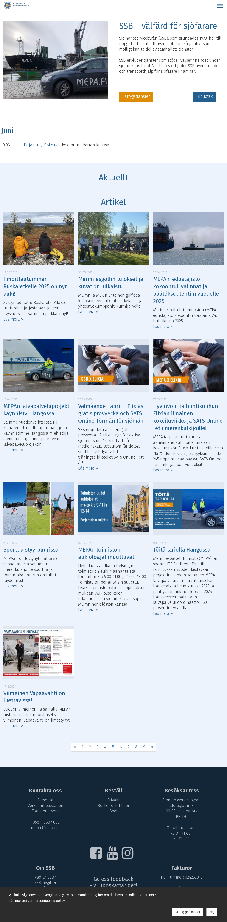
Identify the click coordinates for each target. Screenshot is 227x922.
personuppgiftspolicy (49, 900)
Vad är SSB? (44, 877)
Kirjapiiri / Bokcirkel (43, 144)
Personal (45, 800)
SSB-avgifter (45, 882)
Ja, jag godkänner (187, 912)
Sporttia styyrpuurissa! (31, 549)
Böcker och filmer (113, 805)
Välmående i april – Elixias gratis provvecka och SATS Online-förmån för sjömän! (111, 413)
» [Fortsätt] (152, 746)
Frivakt (113, 800)
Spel (113, 811)
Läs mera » (13, 319)
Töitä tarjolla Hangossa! (182, 549)
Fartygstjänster (136, 96)
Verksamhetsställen (44, 805)
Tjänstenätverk (44, 811)
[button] (220, 5)
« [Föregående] (75, 746)
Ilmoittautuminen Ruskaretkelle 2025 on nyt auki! (35, 286)
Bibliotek (205, 96)
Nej (211, 912)
